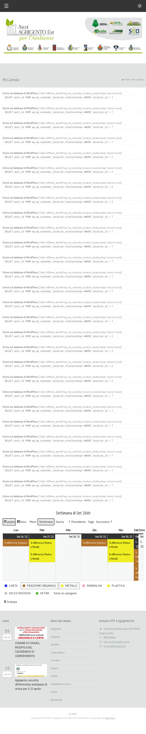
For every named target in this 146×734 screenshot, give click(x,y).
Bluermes (110, 718)
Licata (54, 691)
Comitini (55, 660)
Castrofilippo (58, 652)
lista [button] (22, 522)
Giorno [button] (60, 522)
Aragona (55, 636)
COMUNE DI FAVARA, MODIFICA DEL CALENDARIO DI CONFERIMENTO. (27, 649)
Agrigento (56, 628)
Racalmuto (56, 699)
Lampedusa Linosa (61, 684)
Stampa (10, 602)
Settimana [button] (46, 522)
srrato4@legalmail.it (115, 646)
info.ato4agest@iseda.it (116, 641)
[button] (77, 521)
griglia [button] (9, 522)
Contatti (72, 713)
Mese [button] (32, 522)
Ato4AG (55, 644)
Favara (54, 668)
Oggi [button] (91, 522)
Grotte (54, 676)
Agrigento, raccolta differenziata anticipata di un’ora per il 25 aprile (31, 684)
